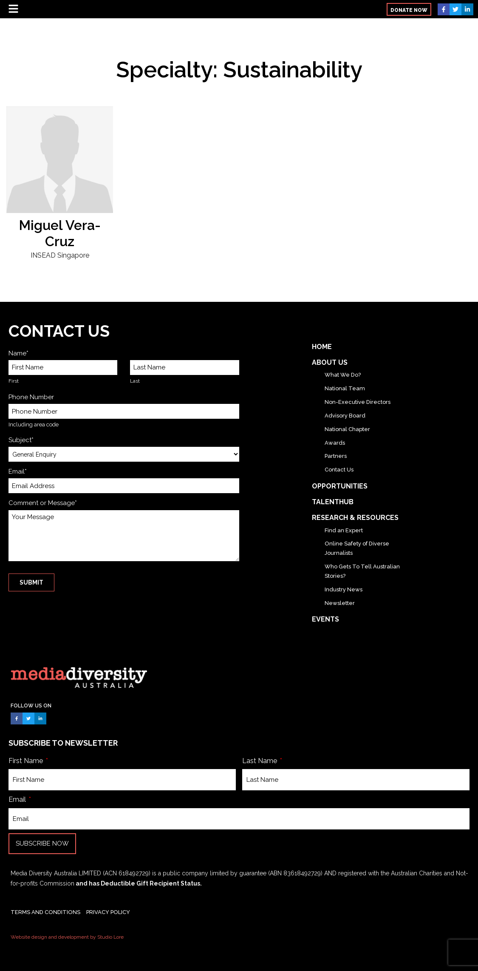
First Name (26, 761)
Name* (18, 353)
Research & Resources (355, 518)
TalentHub (333, 502)
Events (325, 619)
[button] (409, 9)
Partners (336, 456)
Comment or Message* (42, 503)
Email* (17, 471)
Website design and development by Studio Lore (67, 937)
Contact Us (339, 469)
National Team (345, 388)
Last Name (260, 761)
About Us (330, 362)
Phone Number (31, 397)
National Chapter (347, 429)
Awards (335, 443)
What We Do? (343, 375)
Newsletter (340, 603)
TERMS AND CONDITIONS (45, 912)
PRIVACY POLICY (108, 912)
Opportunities (340, 486)
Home (322, 347)
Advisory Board (345, 415)
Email (18, 799)
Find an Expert (344, 530)
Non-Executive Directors (357, 402)
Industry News (343, 589)
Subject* (21, 440)
